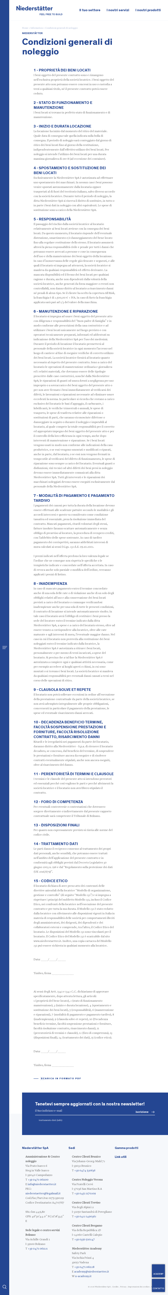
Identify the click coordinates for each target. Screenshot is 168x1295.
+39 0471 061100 (38, 1179)
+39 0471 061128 (84, 1267)
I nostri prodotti (148, 10)
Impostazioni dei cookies (139, 1287)
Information (37, 28)
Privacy (123, 1287)
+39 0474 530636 (84, 1170)
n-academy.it (83, 1276)
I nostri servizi (118, 10)
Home (25, 28)
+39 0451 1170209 (85, 1193)
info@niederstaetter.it (42, 1184)
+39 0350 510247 (84, 1239)
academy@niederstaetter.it (91, 1271)
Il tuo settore (89, 10)
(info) (59, 1120)
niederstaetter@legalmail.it (43, 1193)
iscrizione (142, 1111)
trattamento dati (50, 1120)
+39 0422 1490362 (85, 1216)
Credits (115, 1287)
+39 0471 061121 (38, 1248)
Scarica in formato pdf (61, 1078)
